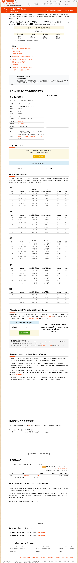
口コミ (61, 1)
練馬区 (62, 9)
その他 (67, 4)
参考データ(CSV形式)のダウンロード (60, 468)
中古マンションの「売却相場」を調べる (22, 59)
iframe (54, 58)
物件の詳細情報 (16, 51)
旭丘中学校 (21, 123)
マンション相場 (42, 4)
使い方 (30, 4)
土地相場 (55, 4)
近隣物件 (74, 1)
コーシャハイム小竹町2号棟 (22, 476)
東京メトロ (71, 9)
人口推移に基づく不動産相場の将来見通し (22, 67)
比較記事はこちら (21, 374)
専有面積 (14, 327)
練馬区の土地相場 (33, 318)
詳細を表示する (41, 532)
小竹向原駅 (59, 10)
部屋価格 (56, 1)
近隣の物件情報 (16, 64)
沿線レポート (32, 6)
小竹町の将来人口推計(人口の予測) (21, 70)
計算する (24, 333)
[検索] (3, 1)
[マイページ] (15, 1)
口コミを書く (39, 156)
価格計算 (49, 1)
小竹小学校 (21, 121)
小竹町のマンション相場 (48, 316)
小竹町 (66, 9)
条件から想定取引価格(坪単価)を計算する (22, 56)
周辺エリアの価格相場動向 (18, 62)
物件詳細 (67, 1)
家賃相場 (61, 4)
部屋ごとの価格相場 (17, 53)
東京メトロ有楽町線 (51, 10)
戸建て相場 (49, 4)
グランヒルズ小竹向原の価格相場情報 (21, 48)
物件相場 (36, 4)
